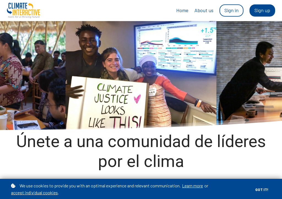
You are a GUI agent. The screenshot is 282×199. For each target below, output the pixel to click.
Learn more (192, 185)
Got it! (262, 189)
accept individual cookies (34, 192)
